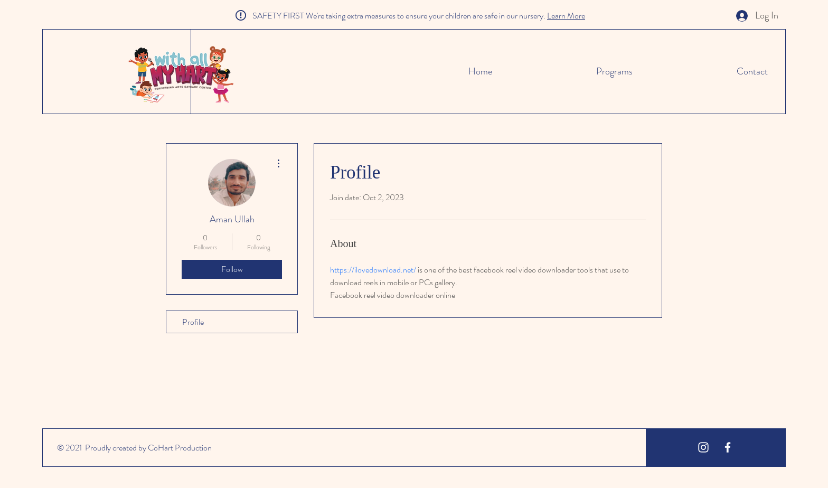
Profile (193, 322)
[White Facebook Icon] (728, 447)
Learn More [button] (566, 16)
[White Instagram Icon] (703, 447)
